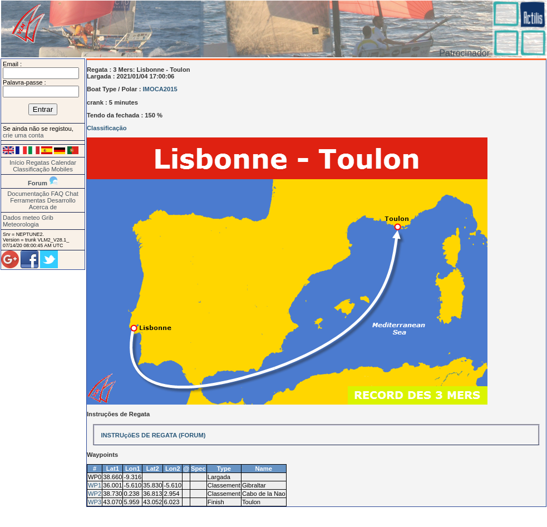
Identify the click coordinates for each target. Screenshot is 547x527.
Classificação (31, 169)
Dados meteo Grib (28, 217)
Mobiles (62, 169)
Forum (37, 183)
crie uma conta (23, 135)
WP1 (94, 485)
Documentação (28, 193)
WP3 (94, 502)
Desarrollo (61, 200)
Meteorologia (21, 224)
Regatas (38, 162)
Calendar (63, 162)
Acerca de (43, 207)
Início (16, 162)
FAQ (57, 193)
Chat (71, 193)
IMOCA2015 (160, 89)
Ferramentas (27, 200)
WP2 (94, 493)
